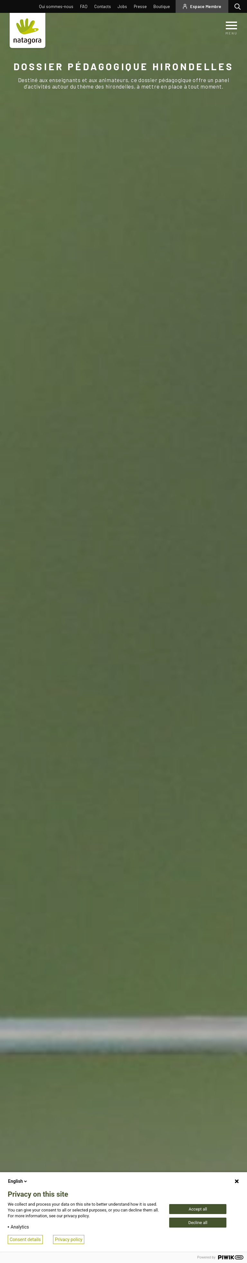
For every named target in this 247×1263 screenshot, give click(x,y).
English (18, 1181)
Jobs (122, 6)
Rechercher (239, 6)
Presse (140, 6)
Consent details (25, 1239)
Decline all (197, 1222)
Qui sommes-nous (56, 6)
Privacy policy (68, 1239)
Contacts (102, 6)
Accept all (197, 1209)
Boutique (161, 6)
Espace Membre (205, 6)
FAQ (83, 6)
